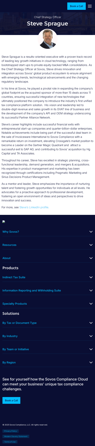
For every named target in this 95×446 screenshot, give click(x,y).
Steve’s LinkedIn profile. (34, 207)
